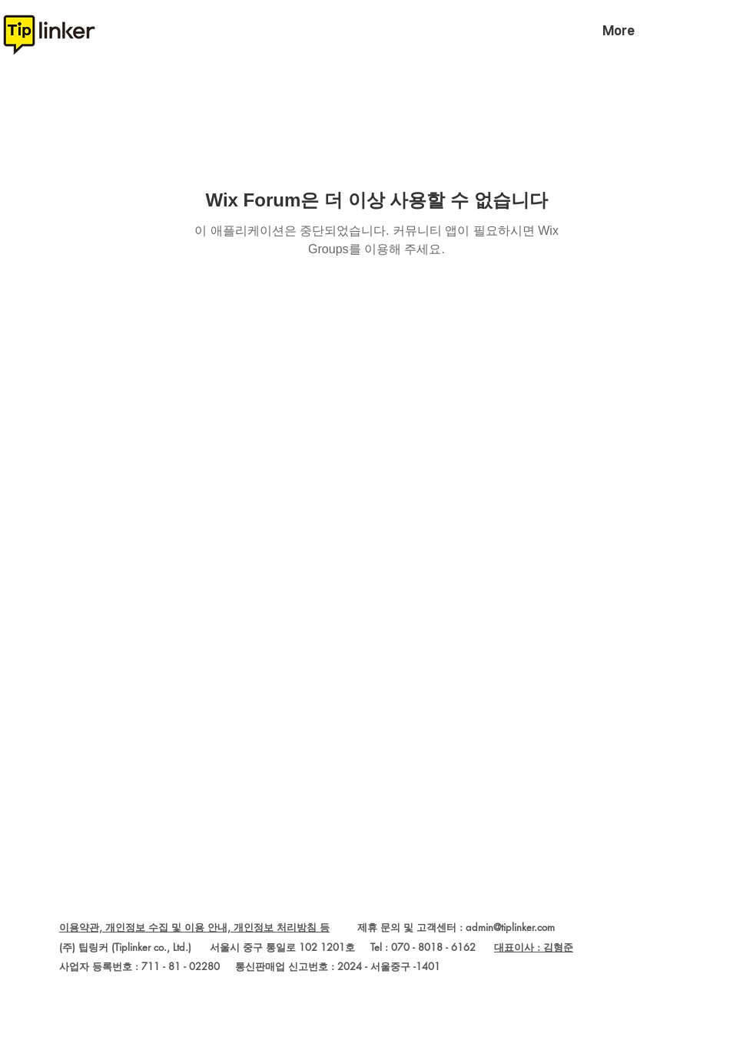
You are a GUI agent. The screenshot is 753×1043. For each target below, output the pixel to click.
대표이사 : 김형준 (533, 947)
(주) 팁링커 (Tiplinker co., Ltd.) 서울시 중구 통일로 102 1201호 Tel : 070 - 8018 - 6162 (276, 947)
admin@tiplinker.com (510, 927)
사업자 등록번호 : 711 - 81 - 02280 (139, 966)
